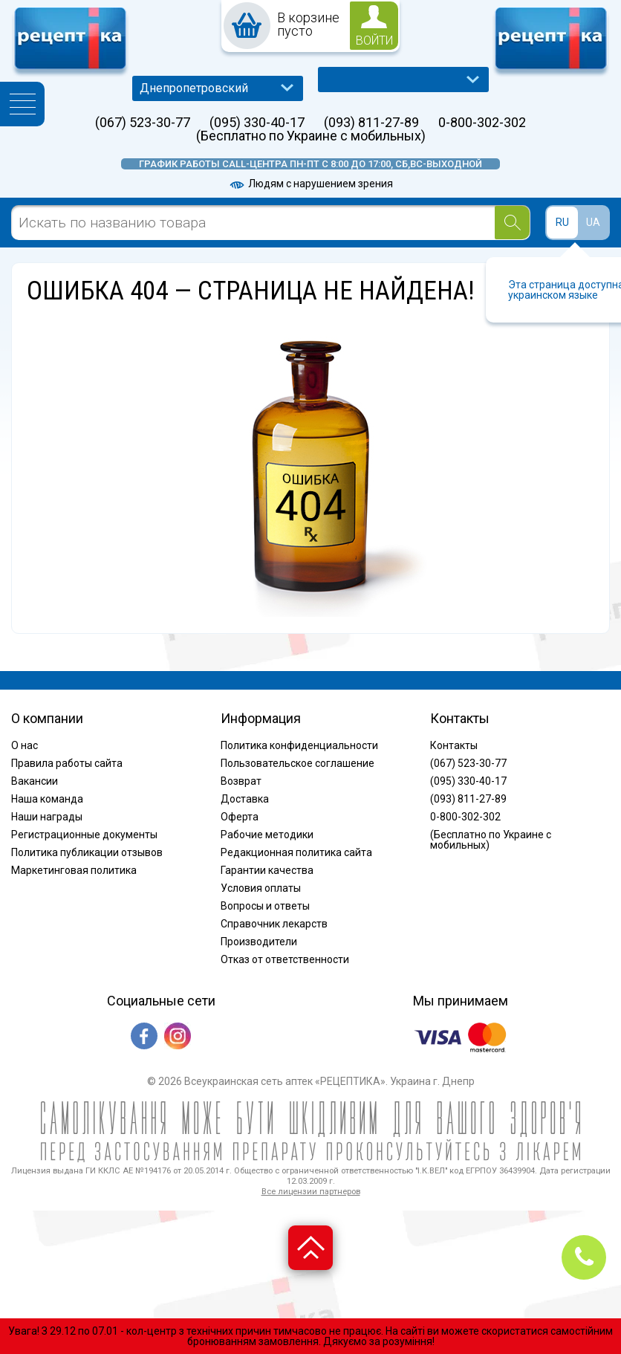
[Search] (512, 222)
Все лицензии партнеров (310, 1191)
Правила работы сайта (67, 763)
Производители (259, 942)
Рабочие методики (267, 834)
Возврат (241, 781)
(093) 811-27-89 (371, 122)
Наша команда (47, 799)
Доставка (245, 799)
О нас (24, 745)
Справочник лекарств (274, 924)
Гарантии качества (267, 870)
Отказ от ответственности (285, 959)
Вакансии (34, 781)
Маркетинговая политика (74, 870)
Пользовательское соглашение (297, 763)
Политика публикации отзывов (87, 852)
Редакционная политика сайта (296, 852)
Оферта (240, 817)
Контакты (454, 745)
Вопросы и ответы (265, 906)
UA (593, 222)
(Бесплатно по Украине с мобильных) (311, 136)
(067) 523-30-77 (142, 122)
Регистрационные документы (84, 834)
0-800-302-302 (482, 122)
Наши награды (46, 817)
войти (374, 40)
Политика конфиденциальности (299, 745)
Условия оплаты (261, 888)
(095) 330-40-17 (257, 122)
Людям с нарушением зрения (310, 184)
